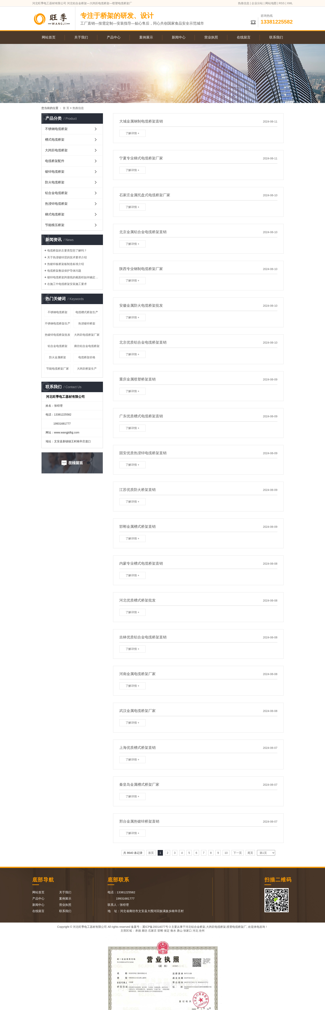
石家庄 (152, 930)
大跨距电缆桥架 (56, 150)
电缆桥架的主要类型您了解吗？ (67, 250)
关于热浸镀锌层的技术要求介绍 (67, 257)
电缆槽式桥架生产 (86, 312)
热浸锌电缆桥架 (56, 203)
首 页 (66, 108)
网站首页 (49, 37)
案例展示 (146, 37)
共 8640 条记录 (133, 852)
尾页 (250, 852)
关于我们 (81, 37)
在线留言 (244, 37)
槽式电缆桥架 (54, 139)
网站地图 (271, 3)
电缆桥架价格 (86, 357)
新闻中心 (179, 37)
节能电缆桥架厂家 (57, 368)
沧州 (201, 930)
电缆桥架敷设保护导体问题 (64, 270)
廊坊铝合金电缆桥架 (87, 346)
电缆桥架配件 (54, 161)
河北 (195, 930)
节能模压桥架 (54, 225)
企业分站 (257, 3)
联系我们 (276, 37)
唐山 (179, 930)
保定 (167, 930)
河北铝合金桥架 (195, 926)
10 (226, 852)
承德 (138, 930)
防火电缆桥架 (54, 182)
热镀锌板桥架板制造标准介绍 (65, 264)
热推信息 (243, 3)
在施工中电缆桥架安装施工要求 (67, 284)
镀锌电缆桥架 (54, 171)
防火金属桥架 (57, 357)
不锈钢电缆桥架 (56, 129)
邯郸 (160, 930)
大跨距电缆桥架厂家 (87, 334)
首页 (151, 852)
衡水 (173, 930)
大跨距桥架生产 (87, 368)
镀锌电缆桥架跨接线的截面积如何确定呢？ (73, 277)
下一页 (237, 852)
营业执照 (211, 37)
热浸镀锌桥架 (86, 323)
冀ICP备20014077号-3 (156, 926)
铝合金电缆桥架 (56, 193)
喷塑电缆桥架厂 (236, 926)
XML (290, 3)
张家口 (187, 930)
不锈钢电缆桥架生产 (57, 323)
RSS (282, 3)
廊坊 (144, 930)
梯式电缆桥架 (54, 214)
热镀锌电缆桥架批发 (57, 334)
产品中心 (114, 37)
